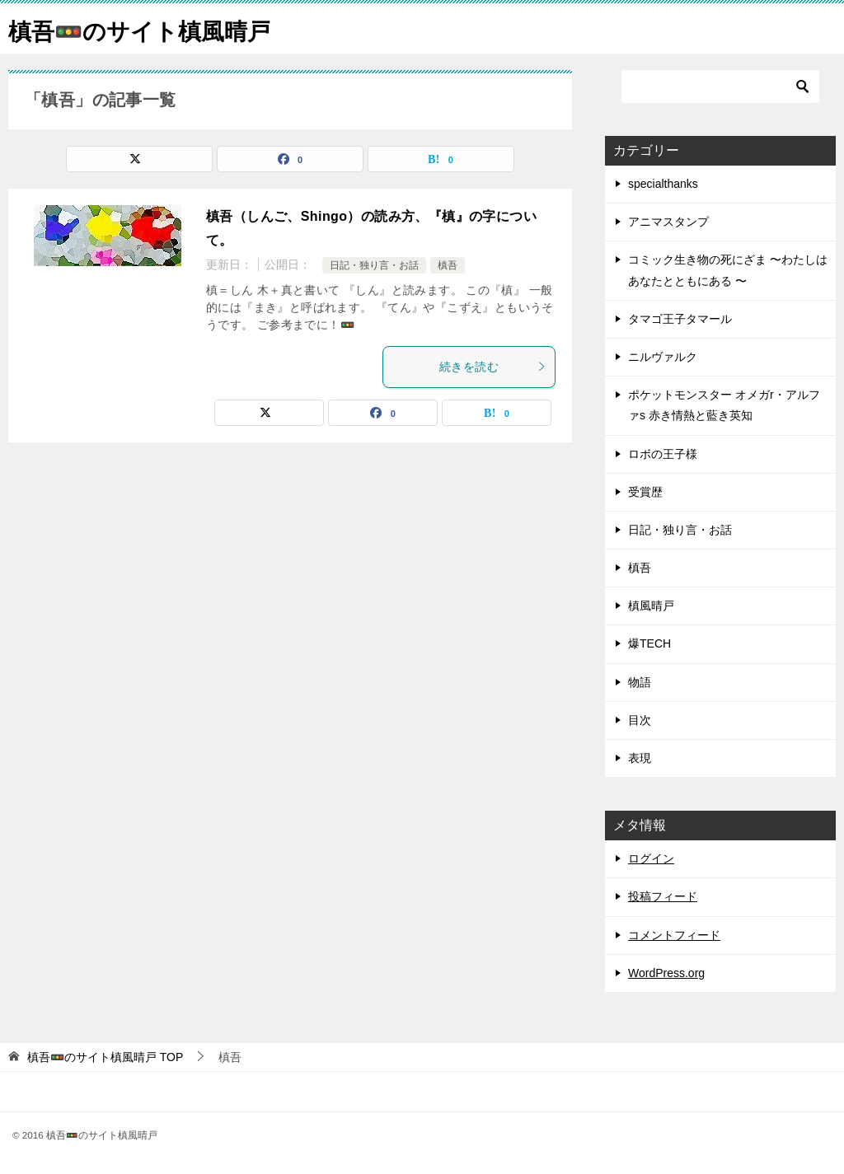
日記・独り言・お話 (374, 265)
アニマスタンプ (668, 221)
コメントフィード (674, 935)
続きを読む (492, 366)
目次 (639, 720)
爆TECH (649, 643)
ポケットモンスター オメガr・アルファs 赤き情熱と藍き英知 (724, 405)
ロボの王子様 (662, 454)
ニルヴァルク (662, 356)
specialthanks (663, 183)
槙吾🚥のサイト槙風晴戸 (148, 28)
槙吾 (447, 265)
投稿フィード (662, 896)
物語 (639, 682)
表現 (639, 758)
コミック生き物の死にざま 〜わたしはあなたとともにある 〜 (728, 270)
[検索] (720, 86)
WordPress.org (666, 973)
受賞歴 (645, 491)
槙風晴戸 (651, 605)
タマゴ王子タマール (680, 318)
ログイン (651, 858)
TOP (105, 1057)
